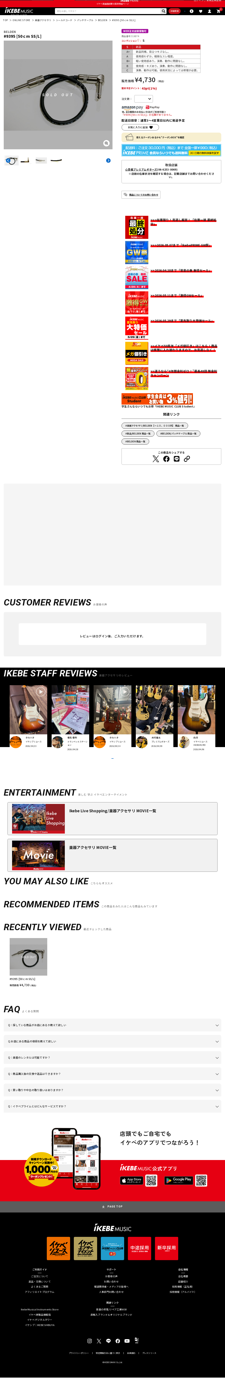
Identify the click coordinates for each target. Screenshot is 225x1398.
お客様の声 (111, 1296)
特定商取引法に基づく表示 (108, 1374)
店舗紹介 (183, 1302)
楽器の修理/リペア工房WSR (111, 1330)
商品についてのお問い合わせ (143, 205)
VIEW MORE (112, 774)
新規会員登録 (214, 4)
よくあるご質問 (39, 1307)
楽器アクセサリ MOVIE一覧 (92, 868)
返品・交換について (40, 1302)
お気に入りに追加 (138, 138)
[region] (112, 983)
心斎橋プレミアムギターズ (141, 180)
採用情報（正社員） (183, 1307)
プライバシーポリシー (79, 1374)
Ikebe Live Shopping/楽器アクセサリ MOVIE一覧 (112, 831)
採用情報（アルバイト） (183, 1312)
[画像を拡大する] (106, 154)
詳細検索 (155, 20)
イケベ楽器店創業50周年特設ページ (112, 12)
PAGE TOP (115, 1227)
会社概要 (183, 1296)
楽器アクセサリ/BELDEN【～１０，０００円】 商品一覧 (155, 436)
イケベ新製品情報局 (40, 1335)
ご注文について (39, 1296)
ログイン (199, 4)
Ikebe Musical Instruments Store (39, 1330)
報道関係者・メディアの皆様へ (111, 1307)
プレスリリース (149, 1374)
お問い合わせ (111, 1302)
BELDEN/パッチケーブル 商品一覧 (179, 444)
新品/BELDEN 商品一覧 (139, 444)
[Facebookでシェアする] (166, 470)
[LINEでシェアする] (176, 470)
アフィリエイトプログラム (39, 1312)
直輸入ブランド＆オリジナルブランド (111, 1335)
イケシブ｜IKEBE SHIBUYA (39, 1345)
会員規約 (131, 1374)
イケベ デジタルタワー (39, 1340)
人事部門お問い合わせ (111, 1312)
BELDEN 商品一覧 (136, 452)
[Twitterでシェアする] (155, 470)
